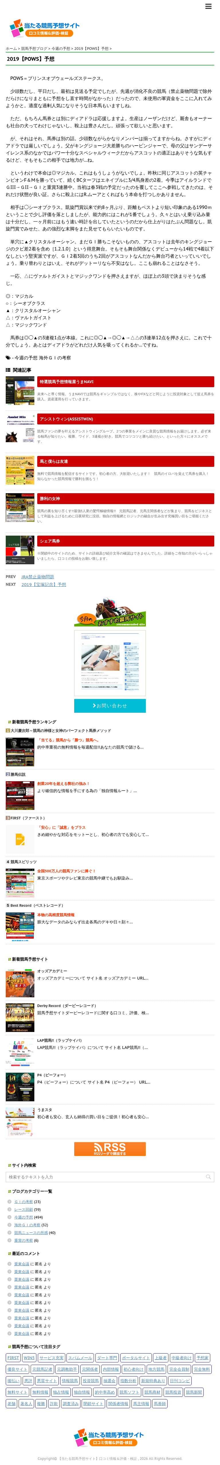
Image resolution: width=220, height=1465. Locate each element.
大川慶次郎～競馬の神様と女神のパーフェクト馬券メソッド (61, 730)
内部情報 (111, 1369)
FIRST (13, 1357)
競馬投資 (173, 1392)
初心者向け (133, 1369)
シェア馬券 (50, 541)
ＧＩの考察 (23, 1201)
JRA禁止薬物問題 (37, 576)
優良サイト (17, 1369)
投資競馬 (91, 1380)
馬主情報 (141, 1403)
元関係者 (90, 1369)
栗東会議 (21, 1264)
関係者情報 (118, 1403)
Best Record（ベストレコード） (38, 905)
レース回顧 (23, 1209)
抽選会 (109, 1380)
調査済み (71, 1403)
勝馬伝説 (18, 774)
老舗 (11, 1403)
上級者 (161, 1357)
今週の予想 (23, 1217)
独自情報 (82, 1392)
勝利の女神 (50, 498)
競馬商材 (152, 1392)
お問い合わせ (110, 705)
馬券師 (160, 1403)
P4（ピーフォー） (52, 1075)
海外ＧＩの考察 (27, 1225)
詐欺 (54, 1403)
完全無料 (202, 1369)
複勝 (41, 1403)
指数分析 (128, 1380)
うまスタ (44, 1109)
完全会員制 (179, 1369)
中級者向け (182, 1357)
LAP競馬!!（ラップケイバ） (60, 1040)
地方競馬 (156, 1369)
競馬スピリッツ (24, 861)
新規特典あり (153, 1380)
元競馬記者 (42, 1369)
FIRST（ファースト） (29, 818)
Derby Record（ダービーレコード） (67, 1005)
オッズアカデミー (52, 971)
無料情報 (40, 1392)
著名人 (26, 1403)
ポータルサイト (136, 1357)
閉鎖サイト (93, 1403)
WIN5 (29, 1357)
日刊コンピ (180, 1380)
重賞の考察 (23, 1240)
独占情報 (61, 1392)
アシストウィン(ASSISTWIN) (66, 419)
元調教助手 (67, 1369)
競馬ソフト (129, 1392)
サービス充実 (52, 1357)
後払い (13, 1380)
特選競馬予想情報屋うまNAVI (67, 381)
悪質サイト (47, 1380)
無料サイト (17, 1392)
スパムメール (80, 1357)
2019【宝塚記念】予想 (43, 584)
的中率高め (105, 1392)
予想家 (203, 1357)
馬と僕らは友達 (54, 461)
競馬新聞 (194, 1392)
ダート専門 (107, 1357)
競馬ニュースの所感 (31, 1232)
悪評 (28, 1380)
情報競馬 (70, 1380)
